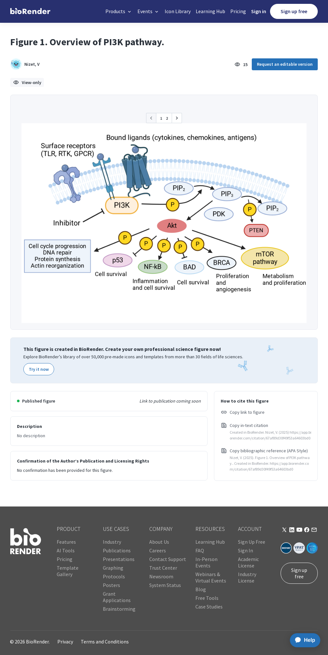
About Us (159, 542)
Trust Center (163, 568)
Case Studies (209, 606)
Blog (200, 589)
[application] (303, 640)
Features (66, 542)
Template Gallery (67, 571)
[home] (30, 11)
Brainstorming (119, 609)
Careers (157, 550)
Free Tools (206, 598)
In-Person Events (206, 562)
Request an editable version (285, 64)
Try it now (39, 369)
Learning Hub (210, 11)
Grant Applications (117, 597)
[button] (118, 11)
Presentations (119, 559)
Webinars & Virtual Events (210, 577)
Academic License (248, 562)
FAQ (199, 550)
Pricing (238, 11)
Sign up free (294, 11)
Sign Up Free (251, 542)
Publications (117, 550)
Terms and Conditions (105, 641)
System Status (165, 585)
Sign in (258, 11)
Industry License (247, 577)
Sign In (245, 550)
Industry (112, 542)
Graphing (113, 568)
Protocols (114, 576)
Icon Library (178, 11)
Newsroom (161, 576)
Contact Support (167, 559)
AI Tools (66, 550)
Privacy (65, 641)
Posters (111, 585)
